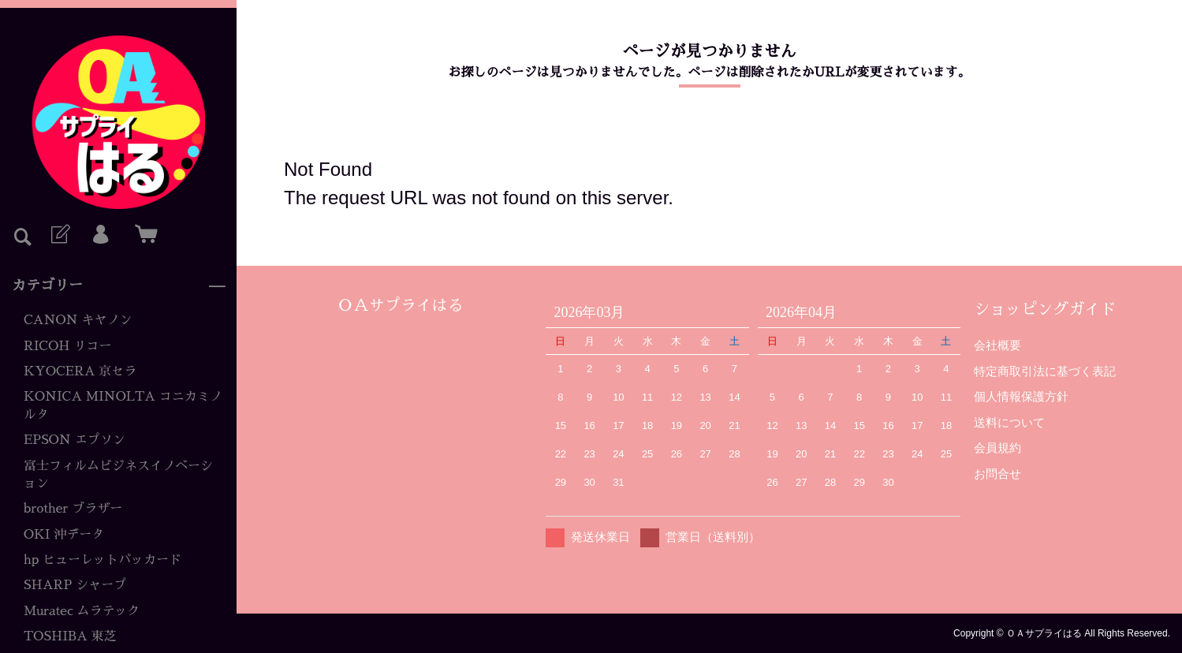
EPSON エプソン (74, 440)
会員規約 (997, 447)
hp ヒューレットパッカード (102, 560)
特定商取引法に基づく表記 (1045, 371)
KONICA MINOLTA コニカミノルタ (123, 405)
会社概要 (997, 345)
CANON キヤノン (78, 320)
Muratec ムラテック (82, 611)
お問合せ (997, 473)
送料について (1009, 422)
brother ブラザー (73, 508)
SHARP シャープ (75, 585)
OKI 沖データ (64, 534)
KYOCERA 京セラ (80, 371)
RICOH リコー (67, 346)
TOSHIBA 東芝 (70, 636)
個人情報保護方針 (1021, 396)
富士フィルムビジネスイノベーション (118, 475)
